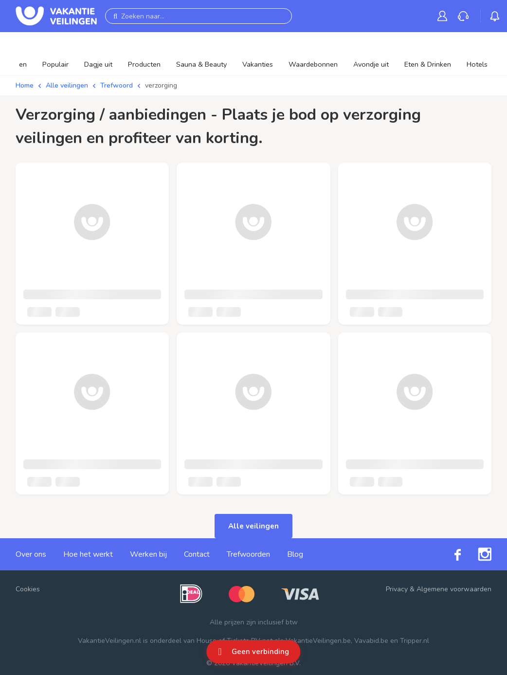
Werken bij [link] (148, 554)
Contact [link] (197, 554)
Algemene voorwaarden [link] (453, 589)
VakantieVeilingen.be (318, 640)
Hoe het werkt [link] (88, 554)
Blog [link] (295, 554)
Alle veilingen (67, 85)
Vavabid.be (371, 640)
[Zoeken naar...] (198, 16)
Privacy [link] (397, 589)
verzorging (161, 85)
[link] (444, 16)
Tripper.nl (414, 640)
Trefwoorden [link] (248, 554)
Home (25, 85)
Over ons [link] (31, 554)
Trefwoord (116, 85)
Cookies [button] (28, 589)
